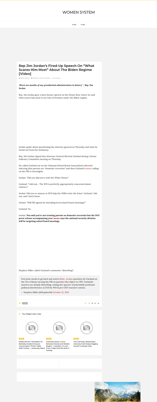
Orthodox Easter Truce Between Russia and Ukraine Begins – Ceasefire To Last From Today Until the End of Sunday (58, 346)
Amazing (110, 265)
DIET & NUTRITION (114, 272)
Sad (129, 283)
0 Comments (46, 78)
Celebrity (117, 269)
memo (88, 168)
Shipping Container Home (117, 244)
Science (110, 287)
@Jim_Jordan (66, 279)
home (74, 24)
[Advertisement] (59, 45)
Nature (110, 283)
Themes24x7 (84, 398)
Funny (131, 272)
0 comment (56, 78)
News (25, 303)
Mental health (131, 280)
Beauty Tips (127, 265)
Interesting (121, 280)
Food (124, 272)
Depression (126, 269)
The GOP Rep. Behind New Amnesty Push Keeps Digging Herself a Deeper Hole (85, 344)
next (109, 138)
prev (107, 138)
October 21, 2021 (61, 292)
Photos (123, 283)
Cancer (110, 269)
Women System (78, 12)
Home (83, 24)
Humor (124, 276)
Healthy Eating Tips (114, 276)
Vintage (117, 287)
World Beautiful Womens (115, 291)
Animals (118, 265)
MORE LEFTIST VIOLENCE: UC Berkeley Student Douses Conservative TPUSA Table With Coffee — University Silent (32, 345)
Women (125, 287)
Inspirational (111, 280)
